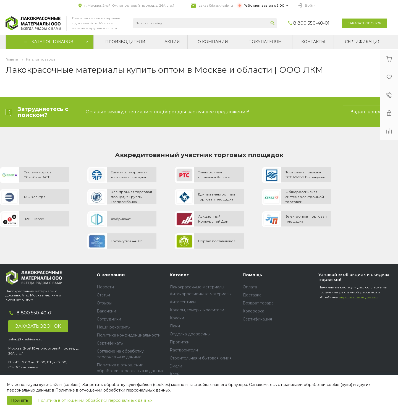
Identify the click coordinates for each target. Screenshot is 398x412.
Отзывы (104, 303)
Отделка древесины (190, 334)
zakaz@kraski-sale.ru (216, 5)
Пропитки (180, 342)
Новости (105, 287)
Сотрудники (109, 319)
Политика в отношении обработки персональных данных (95, 400)
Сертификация (257, 319)
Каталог (179, 274)
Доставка (252, 295)
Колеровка (253, 311)
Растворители (184, 350)
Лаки (175, 326)
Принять (19, 400)
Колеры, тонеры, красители (197, 309)
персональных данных (358, 297)
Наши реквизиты (113, 327)
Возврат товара (258, 303)
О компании (111, 274)
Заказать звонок (364, 23)
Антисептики (183, 301)
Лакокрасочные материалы (197, 287)
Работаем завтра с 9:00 (263, 5)
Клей (175, 374)
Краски (177, 317)
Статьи (103, 295)
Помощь (252, 274)
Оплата (250, 287)
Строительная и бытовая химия (201, 358)
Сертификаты (110, 343)
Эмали (176, 366)
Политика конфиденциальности (129, 335)
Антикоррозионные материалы (200, 293)
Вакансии (106, 311)
